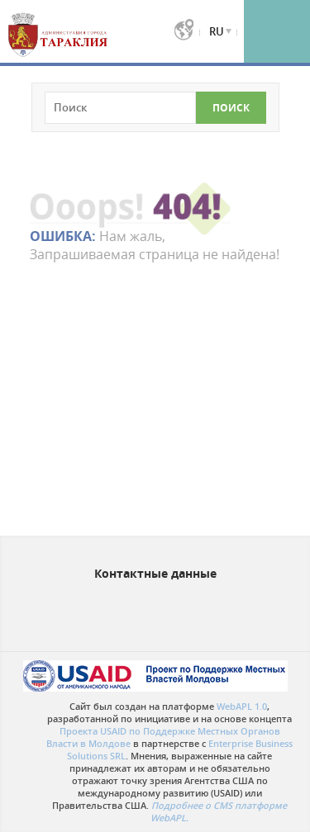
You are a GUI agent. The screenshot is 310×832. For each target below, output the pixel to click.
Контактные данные (155, 573)
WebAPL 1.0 (242, 706)
